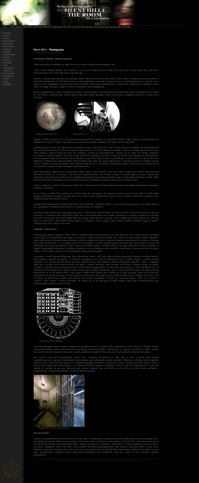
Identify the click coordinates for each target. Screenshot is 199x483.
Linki (128, 27)
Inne (91, 27)
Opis (6, 65)
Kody (6, 81)
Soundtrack (9, 68)
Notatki (7, 51)
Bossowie (8, 43)
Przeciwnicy (9, 41)
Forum (122, 27)
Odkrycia (8, 70)
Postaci (7, 35)
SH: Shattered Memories (79, 27)
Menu (5, 27)
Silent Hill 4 (43, 27)
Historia (7, 33)
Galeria (7, 60)
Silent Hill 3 (33, 27)
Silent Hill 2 (23, 27)
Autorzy (107, 27)
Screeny (7, 57)
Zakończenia (9, 54)
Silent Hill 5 (63, 27)
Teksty (6, 78)
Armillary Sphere (103, 204)
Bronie (7, 38)
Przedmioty (9, 46)
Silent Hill (14, 27)
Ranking (7, 84)
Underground (98, 27)
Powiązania (9, 73)
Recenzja (8, 62)
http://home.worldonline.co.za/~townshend (92, 452)
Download (115, 27)
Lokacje (7, 49)
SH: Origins (53, 27)
